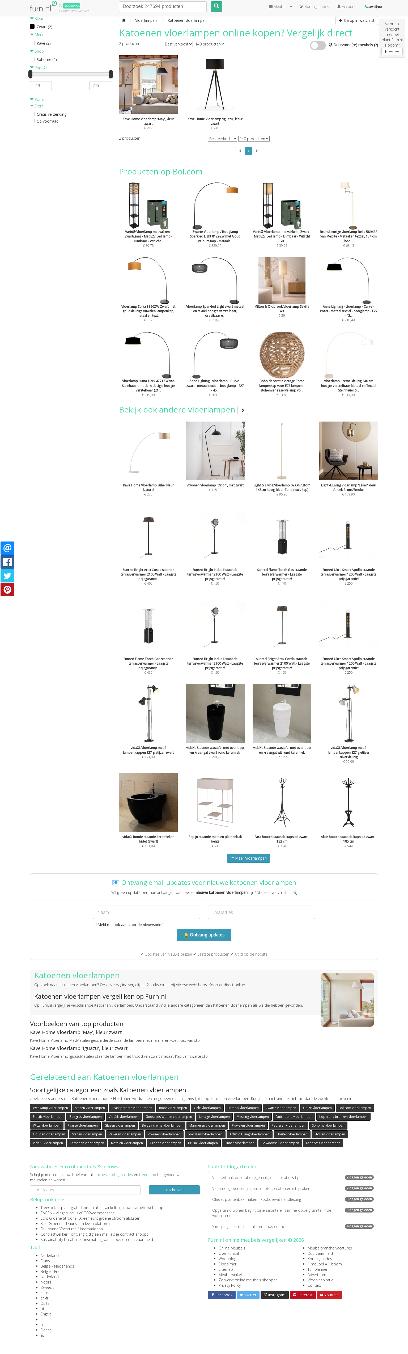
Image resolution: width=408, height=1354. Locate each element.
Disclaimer (227, 1263)
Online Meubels (232, 1248)
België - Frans (52, 1271)
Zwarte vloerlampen (281, 1108)
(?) (376, 44)
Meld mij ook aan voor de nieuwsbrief (128, 924)
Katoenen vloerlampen (87, 1143)
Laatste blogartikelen (232, 1166)
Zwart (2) (44, 26)
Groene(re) (71, 5)
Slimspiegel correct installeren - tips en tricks (293, 1226)
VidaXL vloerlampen (124, 1116)
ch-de (45, 1292)
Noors (46, 1282)
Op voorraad (47, 121)
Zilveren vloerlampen (125, 1134)
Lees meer (392, 51)
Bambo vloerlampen (243, 1108)
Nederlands (51, 1255)
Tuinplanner (318, 1269)
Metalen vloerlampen (127, 1143)
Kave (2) (44, 43)
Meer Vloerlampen (248, 858)
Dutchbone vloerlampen (294, 1116)
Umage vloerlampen (214, 1116)
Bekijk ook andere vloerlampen (183, 409)
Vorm (37, 99)
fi (41, 1319)
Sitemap (226, 1269)
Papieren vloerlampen (288, 1125)
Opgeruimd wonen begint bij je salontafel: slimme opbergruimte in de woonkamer (293, 1213)
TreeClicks (49, 1207)
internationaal (92, 1228)
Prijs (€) (38, 67)
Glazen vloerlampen (120, 1125)
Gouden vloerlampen (49, 1134)
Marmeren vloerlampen (207, 1125)
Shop (37, 51)
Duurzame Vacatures (58, 1228)
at (42, 1335)
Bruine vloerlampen (203, 1143)
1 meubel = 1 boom (325, 1263)
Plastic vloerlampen (47, 1116)
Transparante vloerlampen (132, 1108)
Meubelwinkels (231, 1274)
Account (346, 6)
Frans (45, 1260)
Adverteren (317, 1274)
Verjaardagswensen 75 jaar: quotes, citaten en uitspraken (293, 1188)
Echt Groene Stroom (58, 1218)
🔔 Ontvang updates (204, 935)
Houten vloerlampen (292, 1134)
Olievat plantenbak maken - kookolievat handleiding (293, 1199)
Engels (46, 1313)
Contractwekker (54, 1234)
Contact (314, 1285)
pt (42, 1308)
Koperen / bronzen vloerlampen (343, 1116)
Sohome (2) (47, 59)
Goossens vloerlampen (205, 1134)
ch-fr (44, 1298)
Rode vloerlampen (173, 1108)
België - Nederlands (57, 1266)
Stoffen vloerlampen (329, 1134)
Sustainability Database (61, 1239)
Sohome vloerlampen (328, 1125)
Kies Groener (52, 1223)
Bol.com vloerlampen (355, 1108)
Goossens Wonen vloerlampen (169, 1116)
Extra (37, 106)
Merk (36, 34)
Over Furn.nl (229, 1253)
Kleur (36, 18)
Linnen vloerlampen (239, 1143)
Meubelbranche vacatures (330, 1248)
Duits (45, 1303)
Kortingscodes (320, 1258)
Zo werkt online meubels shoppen (248, 1279)
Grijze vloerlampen (317, 1108)
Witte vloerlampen (47, 1125)
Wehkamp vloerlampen (50, 1108)
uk (43, 1324)
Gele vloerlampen (207, 1108)
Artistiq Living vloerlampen (250, 1134)
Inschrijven (174, 1189)
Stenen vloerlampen (90, 1108)
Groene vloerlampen (165, 1143)
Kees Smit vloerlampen (323, 1143)
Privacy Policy (230, 1285)
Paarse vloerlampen (82, 1125)
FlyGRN (46, 1212)
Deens (46, 1329)
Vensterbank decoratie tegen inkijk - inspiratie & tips (293, 1177)
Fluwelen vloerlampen (248, 1125)
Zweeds (47, 1287)
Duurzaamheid (320, 1253)
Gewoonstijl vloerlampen (280, 1143)
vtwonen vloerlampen (164, 1134)
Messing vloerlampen (253, 1116)
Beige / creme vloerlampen (162, 1125)
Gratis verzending (51, 114)
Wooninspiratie (320, 1279)
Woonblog (227, 1258)
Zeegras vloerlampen (85, 1116)
